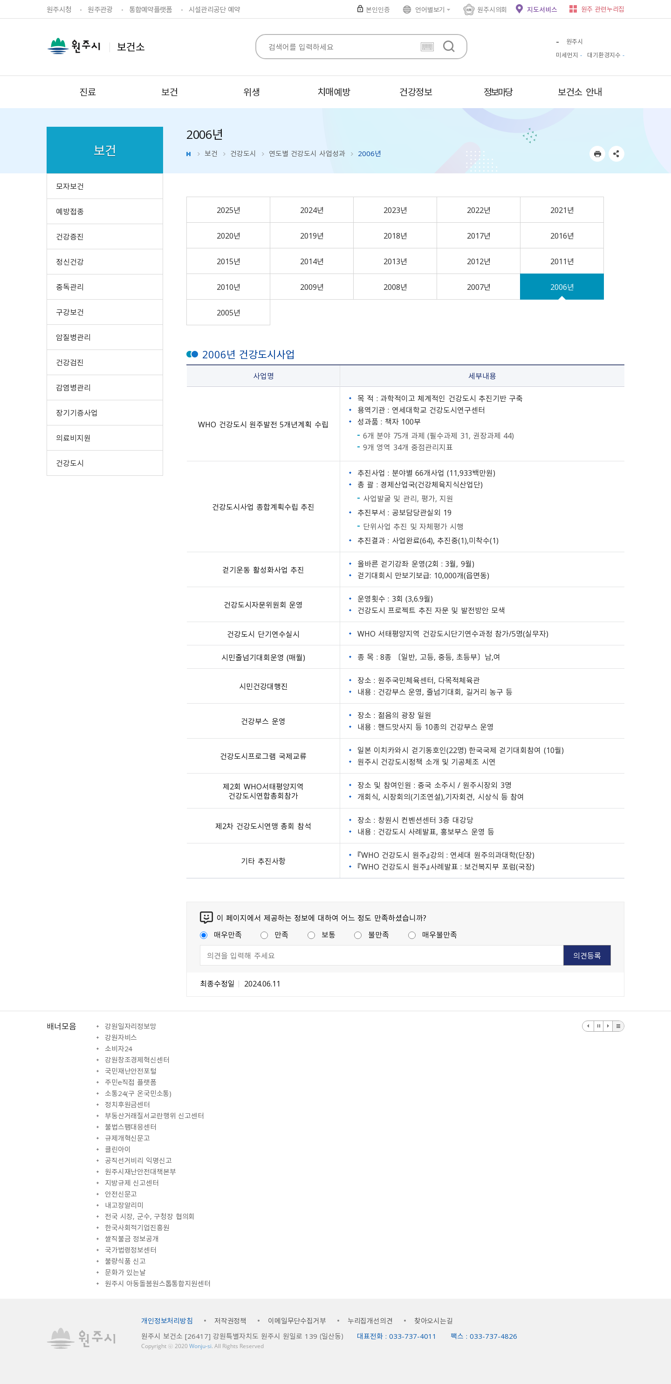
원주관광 (100, 9)
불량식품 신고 (125, 1261)
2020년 (228, 235)
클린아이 (117, 1149)
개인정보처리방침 (167, 1320)
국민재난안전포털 (131, 1071)
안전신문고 (121, 1194)
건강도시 (243, 153)
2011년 (562, 261)
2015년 (228, 261)
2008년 (395, 286)
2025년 (228, 209)
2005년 (228, 312)
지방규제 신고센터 (132, 1183)
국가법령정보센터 (131, 1250)
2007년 (479, 286)
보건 (211, 153)
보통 (322, 934)
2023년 (395, 209)
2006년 (562, 286)
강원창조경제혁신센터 (137, 1060)
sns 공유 (616, 154)
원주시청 (59, 9)
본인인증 (378, 9)
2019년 (312, 235)
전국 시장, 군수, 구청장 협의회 (150, 1216)
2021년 (562, 209)
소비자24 (118, 1048)
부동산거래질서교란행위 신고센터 (154, 1115)
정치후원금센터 (127, 1104)
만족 (274, 934)
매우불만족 (432, 934)
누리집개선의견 (370, 1320)
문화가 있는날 (125, 1272)
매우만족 (221, 934)
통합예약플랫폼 (150, 9)
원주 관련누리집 (602, 9)
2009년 (312, 286)
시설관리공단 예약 (214, 9)
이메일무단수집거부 (297, 1320)
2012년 (479, 261)
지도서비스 (542, 9)
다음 (608, 1026)
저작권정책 (230, 1320)
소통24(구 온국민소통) (138, 1093)
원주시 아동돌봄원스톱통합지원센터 (157, 1283)
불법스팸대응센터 (131, 1127)
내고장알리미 (124, 1205)
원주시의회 (492, 9)
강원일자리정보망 (131, 1026)
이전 (588, 1026)
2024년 (312, 209)
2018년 (395, 235)
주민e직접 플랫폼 (131, 1082)
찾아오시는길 (433, 1320)
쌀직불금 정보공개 (132, 1238)
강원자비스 (121, 1037)
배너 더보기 (618, 1026)
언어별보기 (430, 9)
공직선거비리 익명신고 (138, 1160)
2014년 (312, 261)
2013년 (395, 261)
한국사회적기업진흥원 (137, 1227)
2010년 (228, 286)
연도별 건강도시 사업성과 (307, 153)
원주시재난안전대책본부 (140, 1171)
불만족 (371, 934)
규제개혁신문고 (127, 1138)
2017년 (479, 235)
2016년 (562, 235)
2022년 (479, 209)
